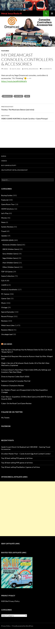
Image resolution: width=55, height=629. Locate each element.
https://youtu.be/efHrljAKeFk (14, 81)
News (3, 222)
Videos (4, 161)
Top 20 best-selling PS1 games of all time (16, 458)
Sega (27, 96)
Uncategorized (6, 334)
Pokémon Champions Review (12, 385)
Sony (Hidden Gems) (10, 254)
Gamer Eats (5, 298)
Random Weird (7, 330)
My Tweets (5, 418)
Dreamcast (7, 96)
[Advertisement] (27, 508)
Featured (5, 51)
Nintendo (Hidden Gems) (12, 245)
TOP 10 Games (7, 271)
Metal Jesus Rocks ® (11, 13)
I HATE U (4, 285)
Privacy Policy (5, 626)
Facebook (6, 426)
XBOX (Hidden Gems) (10, 249)
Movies (4, 218)
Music (3, 303)
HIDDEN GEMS (7, 240)
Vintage (4, 307)
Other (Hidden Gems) (10, 267)
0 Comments (47, 69)
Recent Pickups (7, 316)
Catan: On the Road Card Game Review (16, 403)
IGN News (7, 344)
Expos (3, 156)
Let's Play (4, 213)
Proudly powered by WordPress (22, 626)
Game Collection (7, 276)
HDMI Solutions (7, 209)
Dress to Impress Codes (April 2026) (15, 376)
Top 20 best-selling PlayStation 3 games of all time (20, 467)
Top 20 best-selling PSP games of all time (17, 463)
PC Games (5, 294)
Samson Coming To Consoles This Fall (15, 381)
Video (5, 69)
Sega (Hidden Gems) (10, 258)
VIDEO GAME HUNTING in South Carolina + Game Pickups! (27, 117)
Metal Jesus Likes (7, 325)
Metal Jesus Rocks (31, 69)
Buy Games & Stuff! (8, 165)
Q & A (3, 280)
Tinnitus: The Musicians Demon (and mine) (27, 108)
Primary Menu (52, 13)
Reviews (4, 321)
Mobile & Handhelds (9, 289)
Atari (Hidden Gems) (10, 263)
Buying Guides (6, 195)
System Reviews (7, 227)
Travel (3, 231)
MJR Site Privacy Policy (10, 601)
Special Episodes (7, 312)
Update (4, 236)
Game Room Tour (8, 204)
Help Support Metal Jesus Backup (14, 170)
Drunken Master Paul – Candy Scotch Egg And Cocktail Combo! (26, 454)
